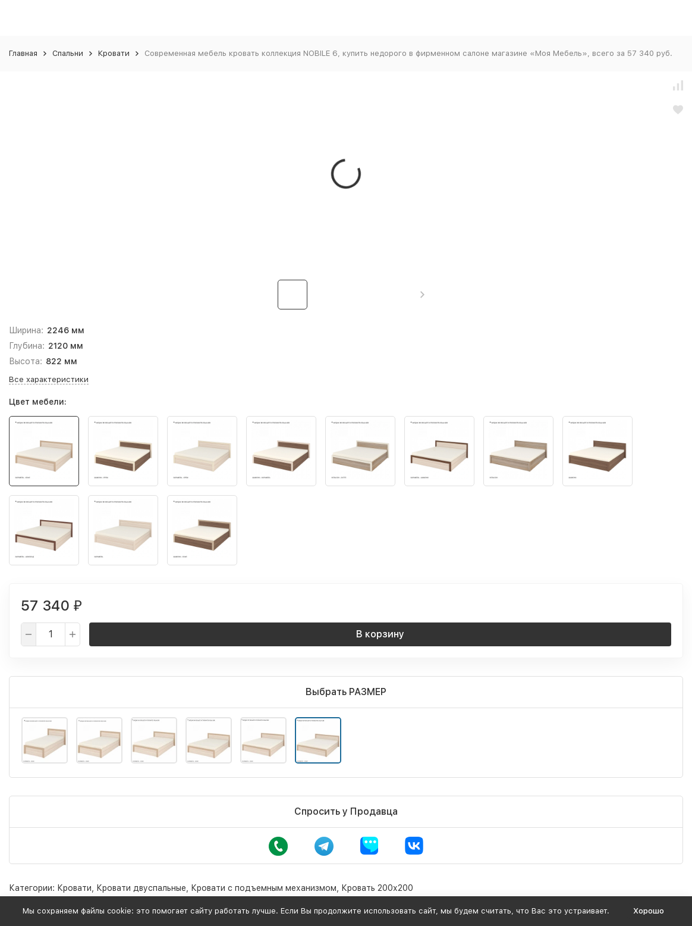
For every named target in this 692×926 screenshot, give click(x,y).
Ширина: (26, 330)
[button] (422, 294)
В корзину (380, 634)
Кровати (114, 53)
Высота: (25, 361)
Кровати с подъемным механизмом (263, 888)
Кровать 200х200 (377, 888)
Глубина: (27, 346)
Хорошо (648, 910)
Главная (23, 53)
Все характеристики (49, 379)
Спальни (67, 53)
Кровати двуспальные (141, 888)
